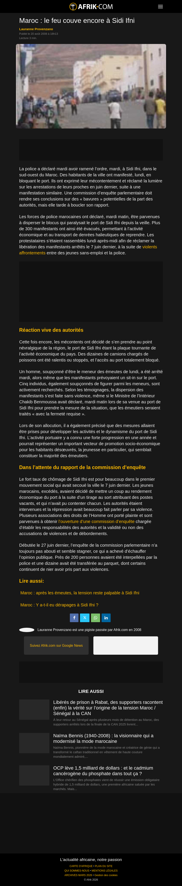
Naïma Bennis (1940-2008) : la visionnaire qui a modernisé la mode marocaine (103, 738)
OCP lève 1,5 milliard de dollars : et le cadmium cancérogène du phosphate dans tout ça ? (103, 770)
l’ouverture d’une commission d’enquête (96, 521)
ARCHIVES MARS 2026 (78, 875)
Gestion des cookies (106, 875)
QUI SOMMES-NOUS (76, 870)
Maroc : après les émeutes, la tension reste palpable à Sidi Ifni (79, 592)
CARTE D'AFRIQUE (81, 866)
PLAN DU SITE (103, 866)
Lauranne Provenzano (36, 29)
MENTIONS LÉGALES (105, 870)
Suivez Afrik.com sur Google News (56, 645)
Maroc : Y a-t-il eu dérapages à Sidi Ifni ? (59, 605)
